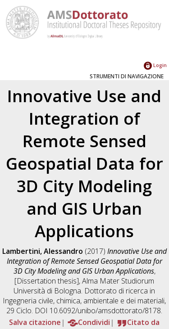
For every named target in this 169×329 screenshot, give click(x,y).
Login (155, 65)
